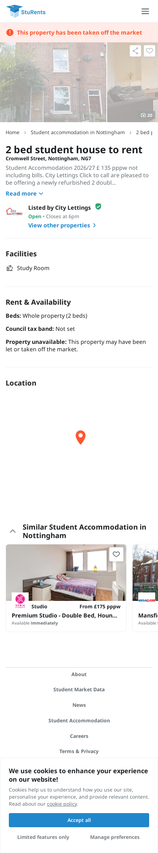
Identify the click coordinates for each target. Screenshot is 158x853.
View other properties (63, 225)
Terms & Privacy (79, 751)
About (79, 674)
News (79, 705)
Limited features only (43, 837)
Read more (25, 193)
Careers (79, 736)
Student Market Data (79, 689)
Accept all (79, 820)
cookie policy (62, 803)
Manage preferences (115, 837)
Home (12, 132)
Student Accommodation (79, 720)
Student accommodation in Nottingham (78, 132)
